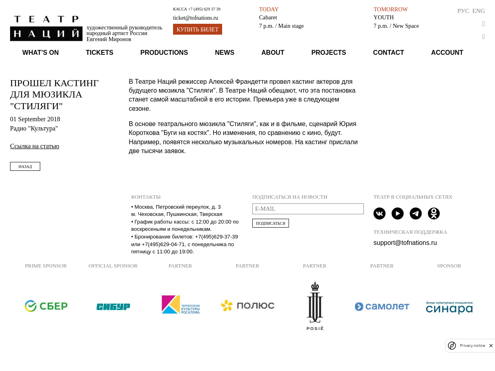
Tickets (99, 52)
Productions (164, 52)
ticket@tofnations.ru (195, 18)
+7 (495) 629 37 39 (204, 9)
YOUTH (383, 17)
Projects (328, 52)
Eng (478, 10)
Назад (25, 166)
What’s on (41, 52)
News (224, 52)
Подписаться (270, 223)
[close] (491, 345)
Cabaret (268, 17)
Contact (388, 52)
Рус (463, 10)
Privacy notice (472, 345)
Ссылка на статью (34, 146)
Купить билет (198, 30)
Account (447, 52)
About (273, 52)
